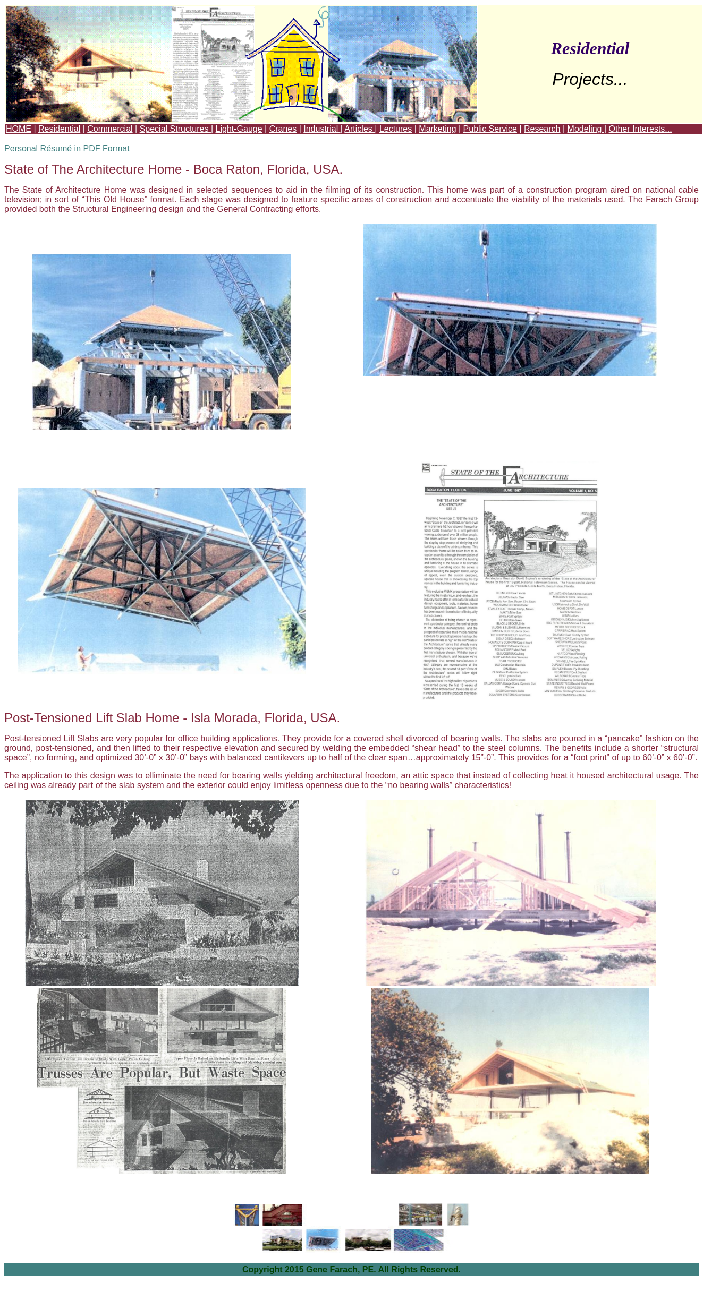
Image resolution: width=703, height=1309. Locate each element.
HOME (18, 128)
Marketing (437, 128)
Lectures (395, 128)
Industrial (321, 128)
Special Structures (175, 128)
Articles (359, 128)
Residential (59, 128)
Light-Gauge (239, 128)
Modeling (586, 128)
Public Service (490, 128)
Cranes (283, 128)
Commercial (109, 128)
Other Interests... (640, 128)
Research (542, 128)
